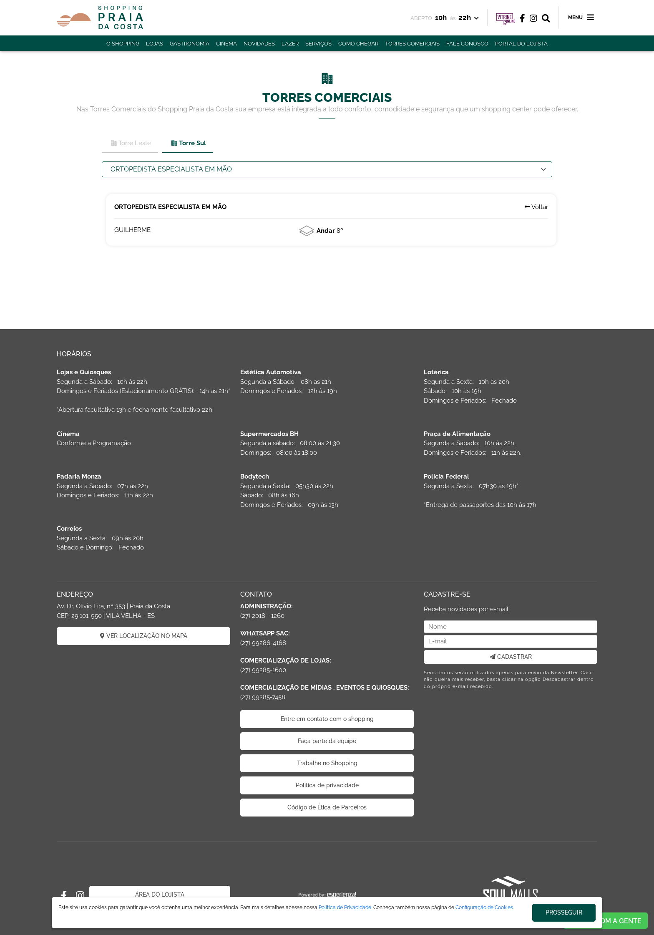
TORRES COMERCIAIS (412, 43)
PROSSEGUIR (564, 912)
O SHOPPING (122, 43)
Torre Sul (188, 143)
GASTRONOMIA (189, 43)
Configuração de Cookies (484, 907)
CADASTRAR (511, 656)
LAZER (290, 43)
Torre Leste (130, 143)
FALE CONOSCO (467, 43)
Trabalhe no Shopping (327, 763)
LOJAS (154, 43)
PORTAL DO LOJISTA (521, 43)
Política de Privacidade (345, 907)
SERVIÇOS (318, 43)
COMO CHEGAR (358, 43)
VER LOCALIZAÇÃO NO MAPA (143, 636)
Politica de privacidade (327, 785)
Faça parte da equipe (327, 741)
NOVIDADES (259, 43)
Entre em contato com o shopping (327, 719)
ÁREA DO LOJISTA (159, 894)
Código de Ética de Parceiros (327, 807)
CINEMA (226, 43)
